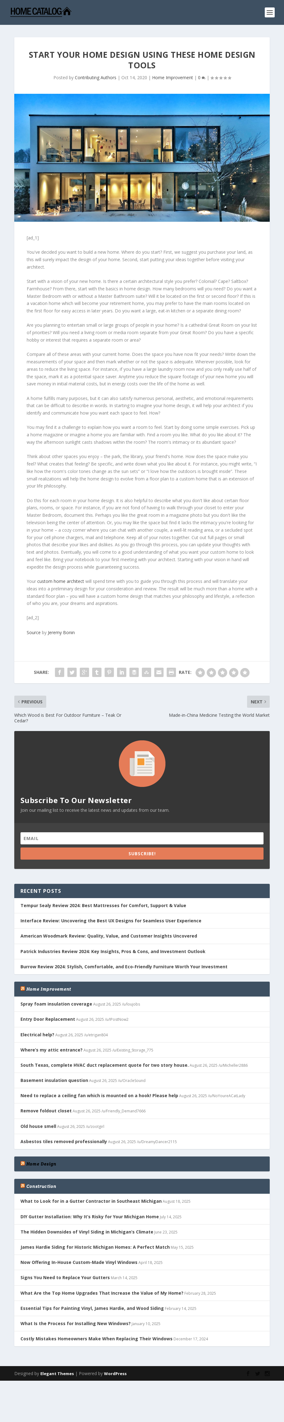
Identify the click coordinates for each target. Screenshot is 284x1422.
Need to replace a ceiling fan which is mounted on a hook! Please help (99, 1095)
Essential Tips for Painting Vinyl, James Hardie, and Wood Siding (92, 1308)
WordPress (115, 1373)
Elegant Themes (57, 1373)
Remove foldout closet (46, 1111)
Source (34, 632)
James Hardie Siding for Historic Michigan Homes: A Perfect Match (95, 1247)
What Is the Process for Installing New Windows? (75, 1323)
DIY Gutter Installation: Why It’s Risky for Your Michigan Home (89, 1217)
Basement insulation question (54, 1080)
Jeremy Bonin (61, 632)
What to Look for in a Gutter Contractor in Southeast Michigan (91, 1201)
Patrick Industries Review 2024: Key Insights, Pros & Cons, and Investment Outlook (112, 951)
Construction (41, 1186)
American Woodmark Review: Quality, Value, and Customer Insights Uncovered (108, 936)
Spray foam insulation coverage (56, 1004)
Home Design (41, 1164)
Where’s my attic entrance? (51, 1050)
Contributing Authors (95, 77)
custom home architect (60, 581)
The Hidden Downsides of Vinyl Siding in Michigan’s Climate (86, 1232)
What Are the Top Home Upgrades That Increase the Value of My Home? (101, 1293)
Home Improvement (172, 77)
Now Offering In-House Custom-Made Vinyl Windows (78, 1262)
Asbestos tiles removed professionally (63, 1141)
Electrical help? (37, 1035)
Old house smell (38, 1126)
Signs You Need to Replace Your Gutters (65, 1277)
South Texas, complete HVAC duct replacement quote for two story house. (104, 1065)
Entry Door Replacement (47, 1019)
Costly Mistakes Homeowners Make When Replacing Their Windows (96, 1339)
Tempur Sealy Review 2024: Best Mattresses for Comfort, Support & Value (103, 905)
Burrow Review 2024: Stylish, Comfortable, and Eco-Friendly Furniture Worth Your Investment (124, 967)
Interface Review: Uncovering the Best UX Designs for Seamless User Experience (110, 921)
